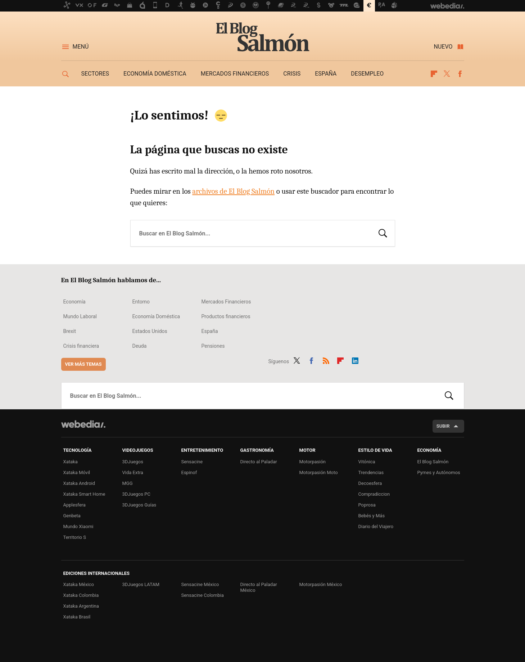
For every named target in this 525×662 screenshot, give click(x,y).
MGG (127, 483)
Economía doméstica (154, 73)
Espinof (189, 472)
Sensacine (192, 461)
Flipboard (434, 73)
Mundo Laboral (80, 316)
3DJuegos (133, 461)
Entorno (141, 302)
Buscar (382, 232)
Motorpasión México (320, 584)
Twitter (447, 73)
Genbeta (72, 515)
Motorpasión (312, 461)
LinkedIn (355, 360)
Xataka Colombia (81, 595)
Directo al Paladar (258, 461)
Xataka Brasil (77, 617)
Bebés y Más (371, 515)
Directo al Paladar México (258, 587)
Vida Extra (132, 472)
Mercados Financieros (226, 302)
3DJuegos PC (136, 494)
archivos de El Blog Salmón (233, 191)
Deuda (139, 346)
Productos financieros (226, 316)
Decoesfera (370, 483)
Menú (81, 46)
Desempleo (367, 73)
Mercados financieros (235, 73)
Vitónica (366, 461)
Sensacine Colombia (202, 595)
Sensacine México (200, 584)
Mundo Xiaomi (78, 526)
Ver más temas (83, 364)
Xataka (70, 461)
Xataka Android (79, 483)
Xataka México (78, 584)
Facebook (460, 73)
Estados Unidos (149, 331)
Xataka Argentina (81, 606)
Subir (443, 426)
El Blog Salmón (262, 36)
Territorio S (74, 537)
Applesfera (74, 505)
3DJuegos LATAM (141, 584)
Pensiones (213, 346)
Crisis (291, 73)
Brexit (69, 331)
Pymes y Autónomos (438, 472)
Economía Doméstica (156, 316)
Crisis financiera (81, 346)
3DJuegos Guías (139, 505)
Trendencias (371, 472)
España (325, 73)
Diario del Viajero (376, 526)
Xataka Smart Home (84, 494)
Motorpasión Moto (318, 472)
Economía (74, 302)
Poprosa (367, 505)
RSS (326, 360)
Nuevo (443, 46)
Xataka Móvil (76, 472)
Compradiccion (374, 494)
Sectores (95, 73)
